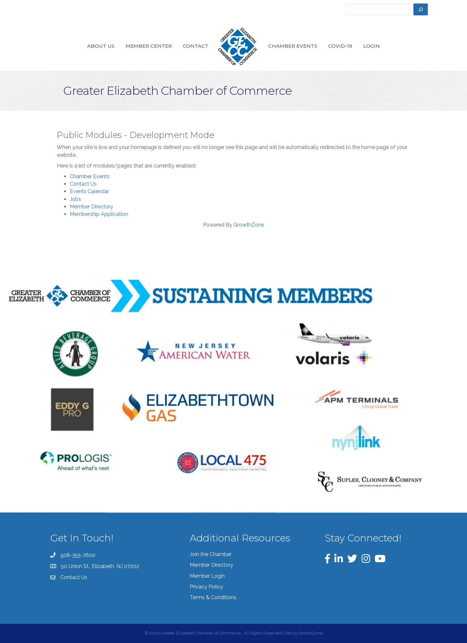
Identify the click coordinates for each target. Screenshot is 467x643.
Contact (196, 46)
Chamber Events (292, 46)
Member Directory (91, 207)
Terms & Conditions (213, 597)
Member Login (207, 576)
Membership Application (99, 214)
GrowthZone (249, 225)
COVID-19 (340, 46)
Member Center (149, 46)
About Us (100, 46)
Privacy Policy (206, 587)
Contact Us (83, 184)
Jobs (75, 199)
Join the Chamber (211, 554)
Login (371, 46)
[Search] (420, 9)
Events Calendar (89, 191)
